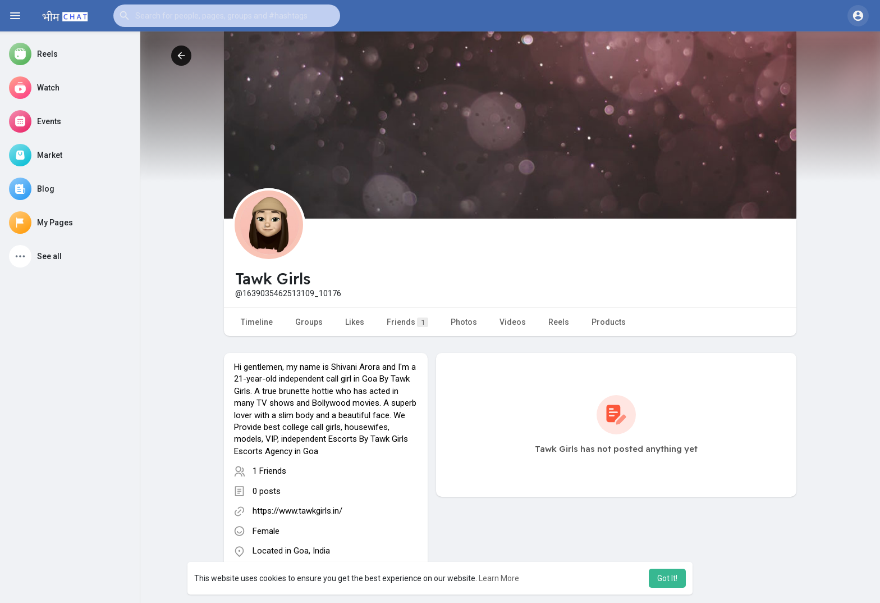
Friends (407, 322)
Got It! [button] (667, 578)
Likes (354, 322)
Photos (464, 322)
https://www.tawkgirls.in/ (297, 511)
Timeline (257, 322)
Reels (558, 322)
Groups (309, 322)
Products (609, 322)
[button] (226, 15)
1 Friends (269, 471)
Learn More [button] (499, 578)
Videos (512, 322)
